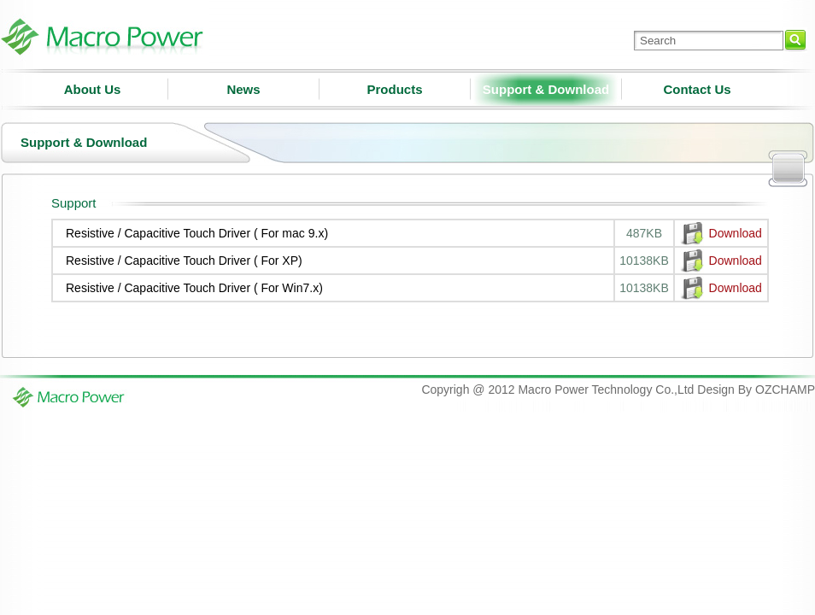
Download (735, 233)
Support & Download (546, 89)
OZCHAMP (785, 389)
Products (394, 89)
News (243, 89)
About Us (92, 89)
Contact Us (696, 89)
